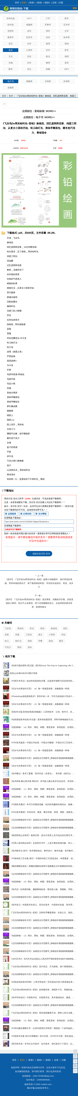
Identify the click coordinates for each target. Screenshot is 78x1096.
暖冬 (61, 641)
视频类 (29, 81)
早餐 (40, 641)
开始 (63, 634)
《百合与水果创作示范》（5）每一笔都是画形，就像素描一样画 (39, 766)
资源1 (24, 2)
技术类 (66, 37)
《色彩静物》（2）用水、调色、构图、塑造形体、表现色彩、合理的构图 (44, 935)
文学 (67, 31)
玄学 (48, 50)
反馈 (54, 2)
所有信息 (11, 18)
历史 (29, 56)
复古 (40, 634)
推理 (48, 43)
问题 (61, 2)
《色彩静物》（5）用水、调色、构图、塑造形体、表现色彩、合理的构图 (44, 881)
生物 (11, 63)
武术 (48, 37)
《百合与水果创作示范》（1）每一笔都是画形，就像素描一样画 (39, 750)
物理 (48, 63)
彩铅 (42, 628)
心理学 (29, 50)
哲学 (67, 50)
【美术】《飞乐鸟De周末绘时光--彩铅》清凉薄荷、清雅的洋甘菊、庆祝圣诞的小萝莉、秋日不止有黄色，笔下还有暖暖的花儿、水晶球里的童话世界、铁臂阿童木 (39, 601)
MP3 (66, 69)
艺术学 (66, 24)
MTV (29, 18)
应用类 (66, 81)
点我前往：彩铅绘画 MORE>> (39, 111)
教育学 (10, 37)
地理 (67, 56)
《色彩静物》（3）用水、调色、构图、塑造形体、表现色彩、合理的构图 (44, 1020)
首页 (17, 2)
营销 (67, 43)
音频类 (10, 87)
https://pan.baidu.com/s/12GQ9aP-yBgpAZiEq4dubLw (27, 522)
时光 (32, 628)
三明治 (29, 634)
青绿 (19, 647)
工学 (48, 18)
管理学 (10, 31)
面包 (51, 641)
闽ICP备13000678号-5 (37, 1088)
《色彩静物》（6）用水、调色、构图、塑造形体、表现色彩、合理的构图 (44, 797)
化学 (29, 63)
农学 (29, 31)
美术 (11, 50)
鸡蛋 (17, 634)
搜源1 (39, 2)
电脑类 (29, 24)
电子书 (10, 81)
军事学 (48, 24)
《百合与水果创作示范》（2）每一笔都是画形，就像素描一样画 (39, 704)
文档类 (48, 81)
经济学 (29, 37)
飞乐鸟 (8, 628)
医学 (67, 18)
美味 (30, 641)
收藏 (48, 69)
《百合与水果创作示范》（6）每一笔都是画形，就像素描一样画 (39, 735)
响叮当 (18, 641)
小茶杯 (52, 634)
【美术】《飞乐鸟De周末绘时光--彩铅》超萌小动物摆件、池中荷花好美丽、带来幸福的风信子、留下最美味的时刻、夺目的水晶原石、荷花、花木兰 (39, 581)
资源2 (32, 2)
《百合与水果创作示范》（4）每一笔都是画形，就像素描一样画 (39, 688)
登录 (75, 8)
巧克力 (8, 647)
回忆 (65, 628)
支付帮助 (40, 514)
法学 (29, 43)
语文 (29, 69)
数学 (11, 69)
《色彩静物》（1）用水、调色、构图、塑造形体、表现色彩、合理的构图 (44, 789)
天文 (11, 56)
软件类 (10, 24)
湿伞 (30, 647)
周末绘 (20, 628)
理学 (48, 31)
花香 (7, 634)
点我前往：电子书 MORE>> (39, 117)
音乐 (11, 43)
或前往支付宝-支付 (41, 553)
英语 (67, 63)
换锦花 (54, 628)
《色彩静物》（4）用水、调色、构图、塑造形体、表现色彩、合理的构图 (44, 727)
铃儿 (7, 641)
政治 (48, 56)
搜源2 (47, 2)
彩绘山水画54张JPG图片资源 (23, 673)
